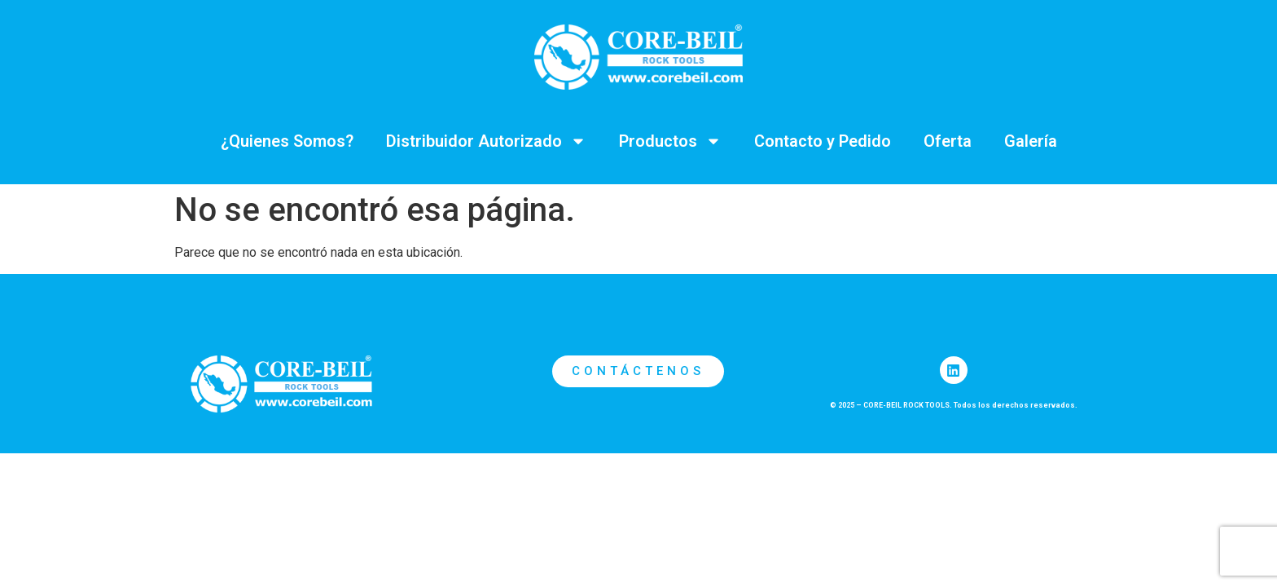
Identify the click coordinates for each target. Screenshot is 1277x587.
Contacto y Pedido (822, 141)
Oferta (948, 141)
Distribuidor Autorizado (486, 141)
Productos (670, 141)
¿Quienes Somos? (287, 141)
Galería (1030, 141)
